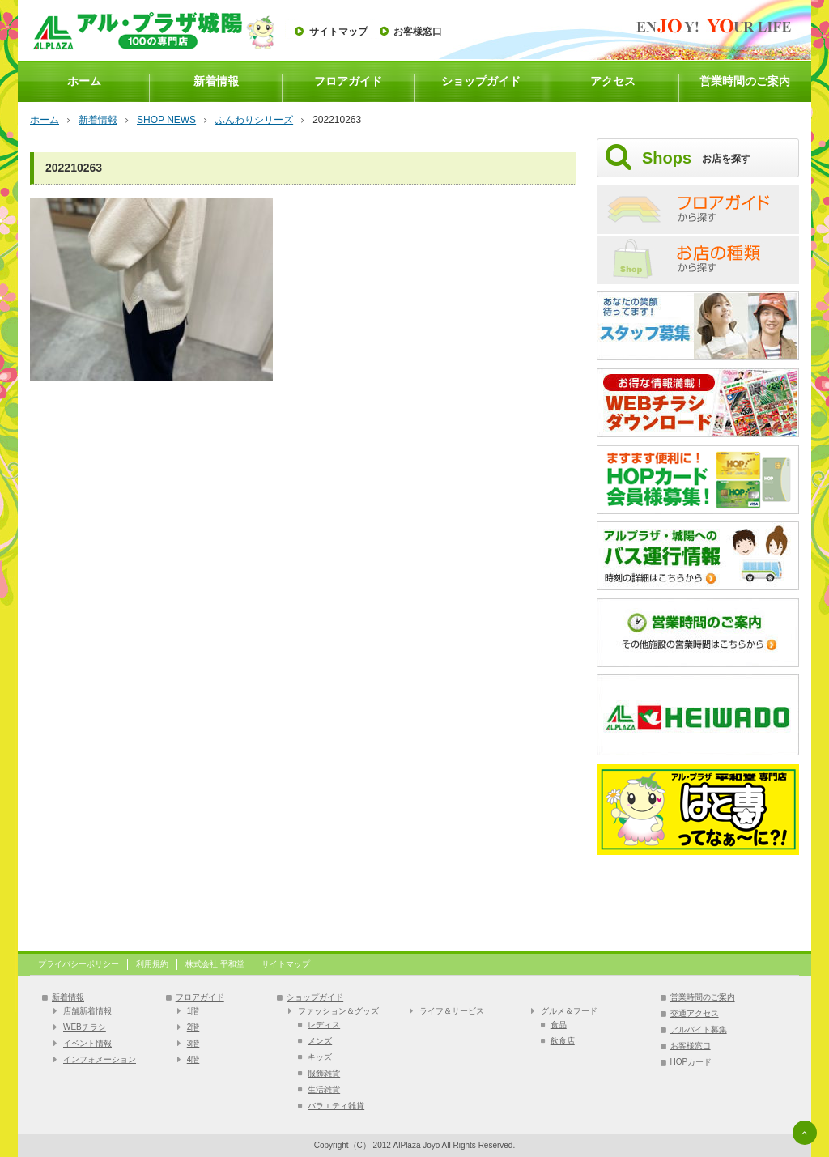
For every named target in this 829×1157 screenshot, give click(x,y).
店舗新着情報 (87, 1010)
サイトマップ (338, 31)
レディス (324, 1024)
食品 (559, 1024)
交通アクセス (694, 1013)
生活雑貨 (324, 1089)
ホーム (84, 80)
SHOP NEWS (166, 119)
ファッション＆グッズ (338, 1010)
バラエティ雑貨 (336, 1105)
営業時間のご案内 (744, 80)
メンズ (320, 1040)
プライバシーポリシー (78, 963)
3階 (193, 1043)
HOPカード (691, 1061)
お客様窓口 (417, 31)
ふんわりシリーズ (254, 119)
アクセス (613, 80)
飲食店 (563, 1040)
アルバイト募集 (698, 1029)
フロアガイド (348, 80)
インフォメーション (99, 1059)
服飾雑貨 (324, 1073)
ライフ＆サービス (451, 1010)
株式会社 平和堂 (214, 963)
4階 (193, 1059)
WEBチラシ (84, 1027)
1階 (193, 1010)
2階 (193, 1027)
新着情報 (216, 80)
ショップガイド (481, 80)
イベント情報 (87, 1043)
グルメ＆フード (569, 1010)
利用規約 (152, 963)
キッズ (320, 1057)
